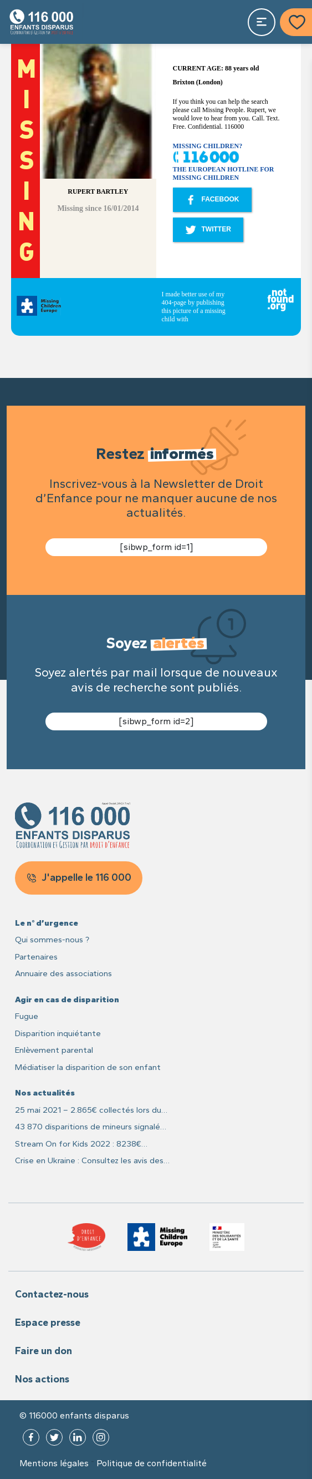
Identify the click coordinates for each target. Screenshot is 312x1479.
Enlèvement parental (54, 1050)
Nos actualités (45, 1093)
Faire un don (43, 1351)
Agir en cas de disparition (67, 999)
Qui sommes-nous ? (52, 940)
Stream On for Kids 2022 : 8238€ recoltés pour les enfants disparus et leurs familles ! (85, 1144)
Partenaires (36, 957)
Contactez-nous (52, 1294)
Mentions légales (54, 1463)
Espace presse (47, 1322)
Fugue (26, 1016)
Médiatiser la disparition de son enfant (88, 1067)
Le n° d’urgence (46, 923)
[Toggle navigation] (261, 22)
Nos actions (42, 1379)
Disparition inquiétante (58, 1033)
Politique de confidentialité (151, 1463)
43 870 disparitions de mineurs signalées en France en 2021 (92, 1127)
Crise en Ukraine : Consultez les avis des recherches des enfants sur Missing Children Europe (89, 1161)
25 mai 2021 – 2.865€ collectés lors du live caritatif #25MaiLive (88, 1111)
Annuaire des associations (63, 973)
